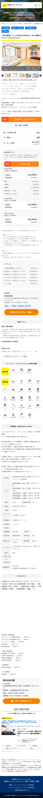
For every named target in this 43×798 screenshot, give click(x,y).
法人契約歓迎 (15, 91)
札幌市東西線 (16, 488)
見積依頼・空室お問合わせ (25, 119)
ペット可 (28, 83)
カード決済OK (6, 91)
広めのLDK (13, 89)
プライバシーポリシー (16, 787)
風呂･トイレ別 (22, 89)
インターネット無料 (7, 86)
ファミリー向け (13, 83)
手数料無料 (34, 86)
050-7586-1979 (21, 306)
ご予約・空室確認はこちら (23, 701)
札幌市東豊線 (16, 498)
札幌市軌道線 (16, 483)
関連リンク (12, 785)
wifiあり (17, 86)
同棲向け (21, 83)
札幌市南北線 (16, 493)
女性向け (4, 83)
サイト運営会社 (29, 787)
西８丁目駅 (25, 483)
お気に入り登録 (23, 125)
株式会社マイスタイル (13, 751)
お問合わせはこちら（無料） (21, 312)
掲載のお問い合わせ (21, 790)
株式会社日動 (8, 296)
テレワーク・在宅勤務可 (8, 94)
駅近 (34, 83)
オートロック (25, 86)
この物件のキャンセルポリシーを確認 (15, 356)
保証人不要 (5, 89)
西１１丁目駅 (26, 488)
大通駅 (24, 493)
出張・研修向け (25, 91)
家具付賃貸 (31, 89)
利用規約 (31, 785)
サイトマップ (22, 785)
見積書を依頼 (25, 164)
